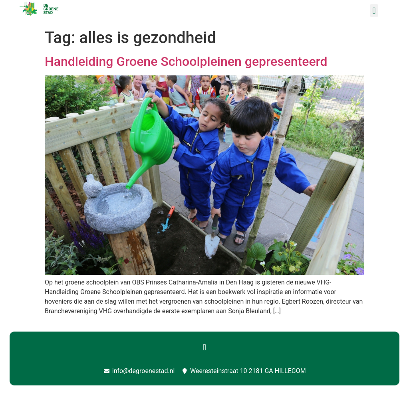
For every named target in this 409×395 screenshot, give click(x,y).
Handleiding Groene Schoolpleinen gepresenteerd (186, 61)
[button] (374, 10)
